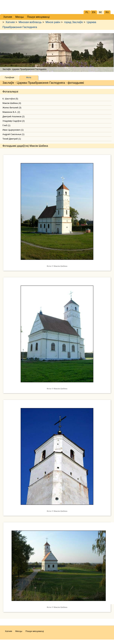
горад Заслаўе (73, 22)
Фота (28, 77)
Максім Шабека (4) (11, 103)
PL (86, 12)
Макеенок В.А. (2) (11, 112)
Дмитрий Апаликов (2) (13, 116)
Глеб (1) (6, 125)
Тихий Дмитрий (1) (11, 139)
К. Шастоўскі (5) (10, 98)
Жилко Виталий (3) (11, 107)
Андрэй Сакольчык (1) (13, 134)
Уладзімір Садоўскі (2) (13, 121)
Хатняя (10, 22)
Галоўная (9, 77)
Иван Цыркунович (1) (13, 130)
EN (93, 12)
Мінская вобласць (30, 22)
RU (107, 12)
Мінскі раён (53, 22)
